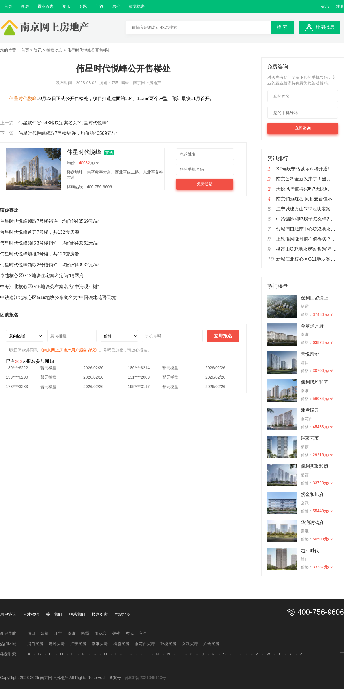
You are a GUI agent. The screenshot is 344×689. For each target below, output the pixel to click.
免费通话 (205, 184)
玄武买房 (190, 643)
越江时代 (310, 550)
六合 (143, 633)
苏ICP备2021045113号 (145, 677)
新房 (25, 6)
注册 (340, 6)
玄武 (130, 633)
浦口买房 (35, 643)
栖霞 (85, 633)
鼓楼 (116, 633)
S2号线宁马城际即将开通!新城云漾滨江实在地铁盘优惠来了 (307, 168)
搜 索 (282, 27)
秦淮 (72, 633)
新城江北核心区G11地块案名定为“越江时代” (307, 259)
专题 (83, 6)
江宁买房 (78, 643)
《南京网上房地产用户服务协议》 (69, 350)
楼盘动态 (54, 50)
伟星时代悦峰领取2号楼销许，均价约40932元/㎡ (49, 264)
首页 (8, 6)
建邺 (45, 633)
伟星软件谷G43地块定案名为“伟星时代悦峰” (63, 122)
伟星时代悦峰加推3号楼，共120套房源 (39, 253)
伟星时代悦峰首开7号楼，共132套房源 (39, 232)
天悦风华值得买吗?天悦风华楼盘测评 (307, 188)
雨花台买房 (145, 643)
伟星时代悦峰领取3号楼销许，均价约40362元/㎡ (49, 243)
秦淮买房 (100, 643)
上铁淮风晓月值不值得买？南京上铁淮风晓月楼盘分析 (307, 239)
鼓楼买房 (168, 643)
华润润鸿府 (312, 522)
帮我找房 (137, 6)
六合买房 (211, 643)
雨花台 (101, 633)
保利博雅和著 (314, 382)
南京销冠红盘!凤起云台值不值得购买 (307, 198)
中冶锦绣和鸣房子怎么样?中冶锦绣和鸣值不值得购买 (307, 218)
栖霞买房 (121, 643)
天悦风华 (310, 354)
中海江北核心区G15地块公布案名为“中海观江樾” (49, 286)
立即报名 (223, 335)
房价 (116, 6)
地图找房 (325, 27)
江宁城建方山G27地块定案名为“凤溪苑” (307, 208)
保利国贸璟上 (314, 298)
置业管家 (46, 6)
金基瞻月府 (312, 326)
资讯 (66, 6)
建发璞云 (310, 410)
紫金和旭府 (312, 494)
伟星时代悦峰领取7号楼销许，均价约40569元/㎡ (68, 133)
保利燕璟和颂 (314, 466)
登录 (325, 6)
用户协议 (8, 614)
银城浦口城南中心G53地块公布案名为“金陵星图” (307, 229)
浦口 (31, 633)
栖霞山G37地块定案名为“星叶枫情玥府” (307, 249)
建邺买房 (57, 643)
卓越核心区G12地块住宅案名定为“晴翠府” (42, 275)
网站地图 (122, 614)
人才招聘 (31, 614)
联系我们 (77, 614)
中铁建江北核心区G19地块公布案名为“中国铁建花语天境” (58, 297)
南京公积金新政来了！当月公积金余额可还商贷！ (307, 178)
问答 (99, 6)
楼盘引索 (100, 614)
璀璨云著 (310, 438)
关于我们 (54, 614)
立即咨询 (303, 128)
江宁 (58, 633)
